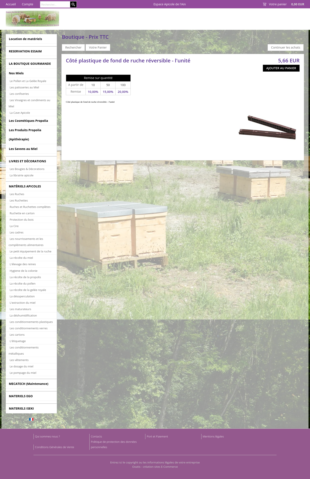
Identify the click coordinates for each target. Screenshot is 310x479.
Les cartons (17, 335)
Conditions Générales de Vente (54, 447)
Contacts (96, 436)
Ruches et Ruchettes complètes (30, 207)
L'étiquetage (18, 341)
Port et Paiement (157, 436)
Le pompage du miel (23, 373)
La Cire (14, 226)
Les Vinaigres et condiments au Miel (29, 103)
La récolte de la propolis (25, 277)
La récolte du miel (21, 258)
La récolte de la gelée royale (28, 290)
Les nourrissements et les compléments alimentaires (26, 242)
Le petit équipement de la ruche (30, 251)
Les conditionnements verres (29, 328)
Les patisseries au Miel (24, 87)
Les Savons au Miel (23, 149)
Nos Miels (16, 73)
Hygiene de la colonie (23, 271)
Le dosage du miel (21, 366)
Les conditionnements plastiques (31, 322)
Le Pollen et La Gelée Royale (28, 81)
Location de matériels (25, 39)
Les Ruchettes (19, 200)
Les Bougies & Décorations (27, 169)
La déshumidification (23, 315)
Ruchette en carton (22, 213)
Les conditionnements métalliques (24, 350)
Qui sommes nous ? (47, 436)
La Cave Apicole (20, 113)
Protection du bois (21, 220)
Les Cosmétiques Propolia (28, 121)
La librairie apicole (21, 175)
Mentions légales (213, 436)
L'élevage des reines (23, 264)
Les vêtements (19, 360)
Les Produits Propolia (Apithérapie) (25, 134)
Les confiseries (19, 94)
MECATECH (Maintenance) (28, 384)
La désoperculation (22, 296)
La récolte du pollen (22, 283)
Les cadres (16, 232)
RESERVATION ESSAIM (25, 51)
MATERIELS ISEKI (21, 408)
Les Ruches (17, 194)
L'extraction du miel (22, 303)
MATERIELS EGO (21, 396)
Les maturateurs (20, 309)
